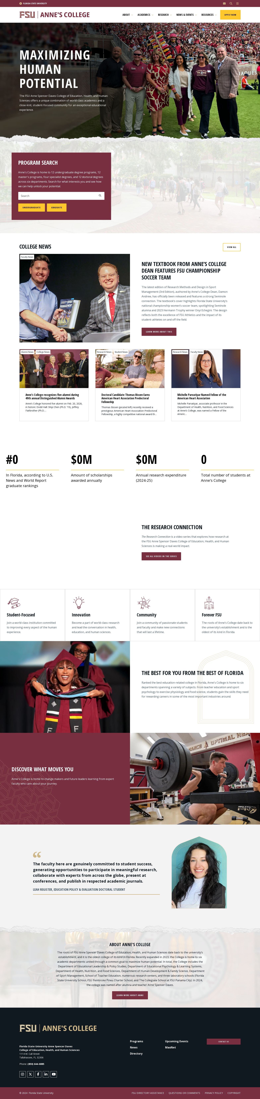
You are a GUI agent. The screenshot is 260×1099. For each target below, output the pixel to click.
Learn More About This (159, 331)
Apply (100, 195)
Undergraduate (32, 207)
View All (231, 247)
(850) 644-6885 (36, 1064)
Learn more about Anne (130, 995)
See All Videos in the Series (161, 556)
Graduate (56, 207)
